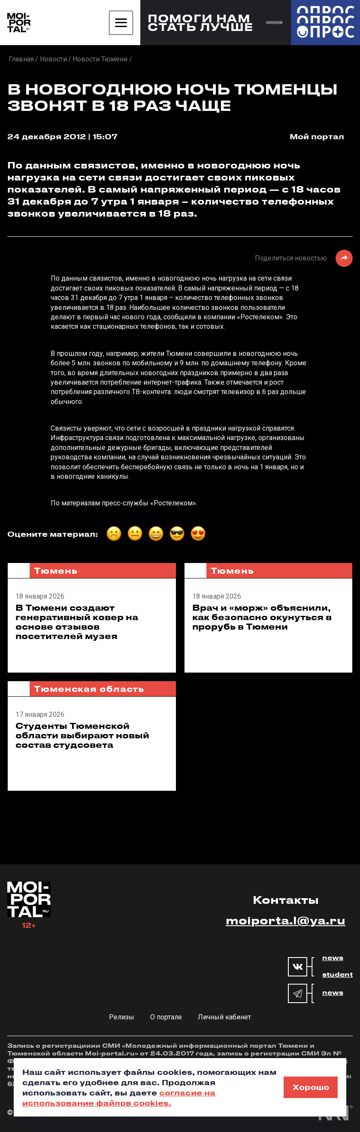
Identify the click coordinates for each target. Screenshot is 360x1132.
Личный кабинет (224, 1017)
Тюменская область (89, 689)
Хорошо (311, 1087)
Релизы (121, 1017)
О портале (166, 1017)
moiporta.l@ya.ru (285, 920)
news (332, 958)
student (337, 974)
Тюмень (55, 570)
